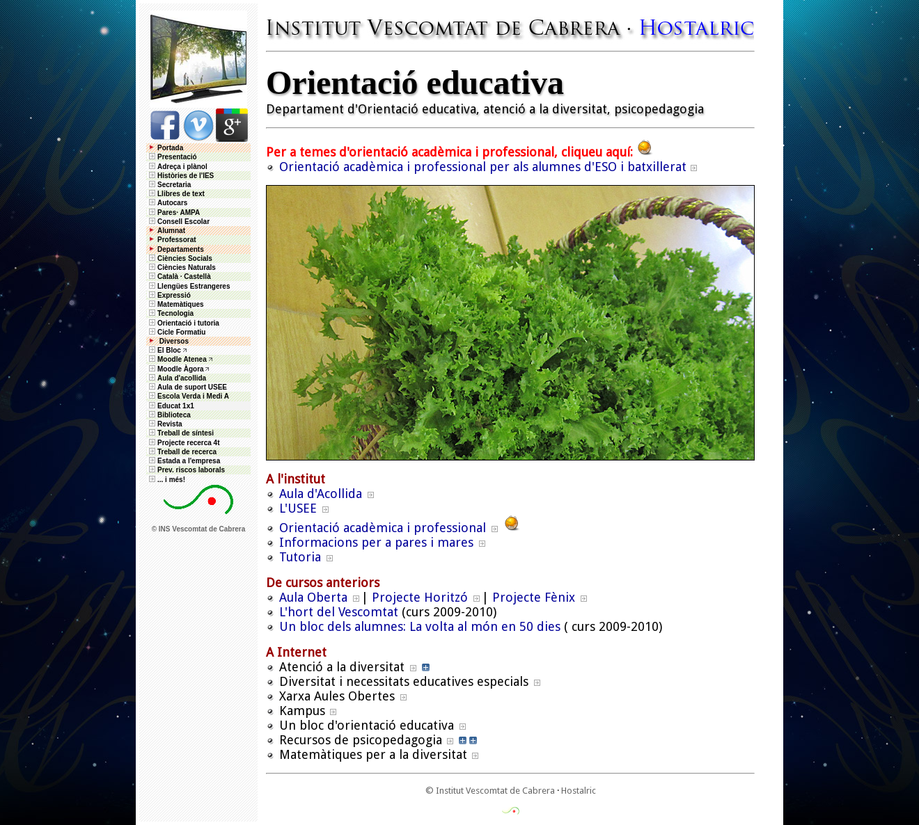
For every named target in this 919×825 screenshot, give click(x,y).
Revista (164, 424)
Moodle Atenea (182, 359)
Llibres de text (176, 194)
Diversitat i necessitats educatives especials (403, 681)
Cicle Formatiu (176, 332)
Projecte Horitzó (420, 597)
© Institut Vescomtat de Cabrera (490, 790)
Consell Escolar (178, 221)
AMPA (190, 212)
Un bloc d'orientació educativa (366, 725)
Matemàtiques (175, 304)
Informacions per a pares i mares (376, 542)
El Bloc (164, 350)
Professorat (171, 239)
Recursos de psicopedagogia (360, 739)
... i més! (166, 479)
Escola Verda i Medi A (188, 396)
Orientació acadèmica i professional (382, 527)
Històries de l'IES (180, 175)
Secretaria (169, 185)
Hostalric (578, 790)
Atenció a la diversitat (341, 666)
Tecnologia (170, 313)
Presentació (172, 157)
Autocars (172, 203)
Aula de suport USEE (187, 387)
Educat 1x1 (170, 406)
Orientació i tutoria (183, 323)
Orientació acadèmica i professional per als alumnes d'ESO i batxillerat (482, 166)
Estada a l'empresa (183, 461)
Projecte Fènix (533, 597)
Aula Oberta (313, 597)
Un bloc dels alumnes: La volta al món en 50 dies (419, 626)
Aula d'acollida (176, 378)
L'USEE (298, 508)
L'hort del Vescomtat (338, 611)
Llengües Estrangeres (188, 286)
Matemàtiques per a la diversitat (373, 754)
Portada (165, 148)
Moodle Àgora (180, 369)
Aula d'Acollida (320, 493)
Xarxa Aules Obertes (337, 696)
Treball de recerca (182, 452)
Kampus (302, 710)
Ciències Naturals (181, 267)
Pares (166, 212)
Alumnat (171, 230)
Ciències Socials (179, 258)
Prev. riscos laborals (186, 470)
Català (167, 276)
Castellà (197, 276)
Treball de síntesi (180, 433)
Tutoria (300, 557)
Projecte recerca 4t (183, 443)
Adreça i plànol (177, 166)
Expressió (169, 295)
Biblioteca (169, 415)
